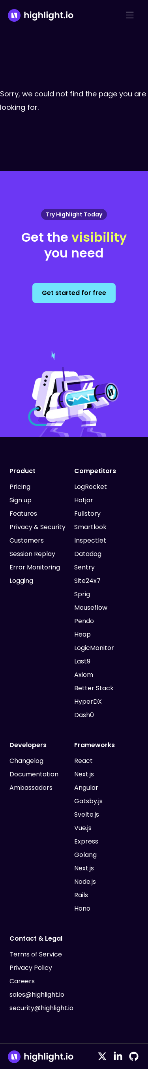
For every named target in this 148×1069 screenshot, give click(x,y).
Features (23, 513)
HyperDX (88, 701)
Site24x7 (87, 580)
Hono (82, 908)
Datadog (87, 553)
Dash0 (84, 715)
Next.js (84, 774)
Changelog (26, 760)
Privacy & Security (37, 527)
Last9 (82, 661)
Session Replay (32, 553)
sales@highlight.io (36, 994)
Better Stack (94, 688)
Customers (26, 540)
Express (86, 841)
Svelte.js (86, 814)
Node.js (85, 881)
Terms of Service (35, 954)
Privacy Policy (30, 967)
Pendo (84, 621)
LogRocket (90, 486)
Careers (22, 981)
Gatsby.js (88, 801)
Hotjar (83, 500)
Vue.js (83, 827)
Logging (21, 580)
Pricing (19, 486)
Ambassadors (30, 787)
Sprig (82, 594)
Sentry (84, 567)
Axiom (83, 674)
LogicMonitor (94, 647)
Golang (85, 854)
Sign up (20, 500)
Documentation (33, 774)
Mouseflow (90, 607)
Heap (82, 634)
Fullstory (87, 513)
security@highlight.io (41, 1008)
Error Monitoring (34, 567)
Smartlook (90, 527)
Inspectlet (90, 540)
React (83, 760)
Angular (86, 787)
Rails (81, 895)
